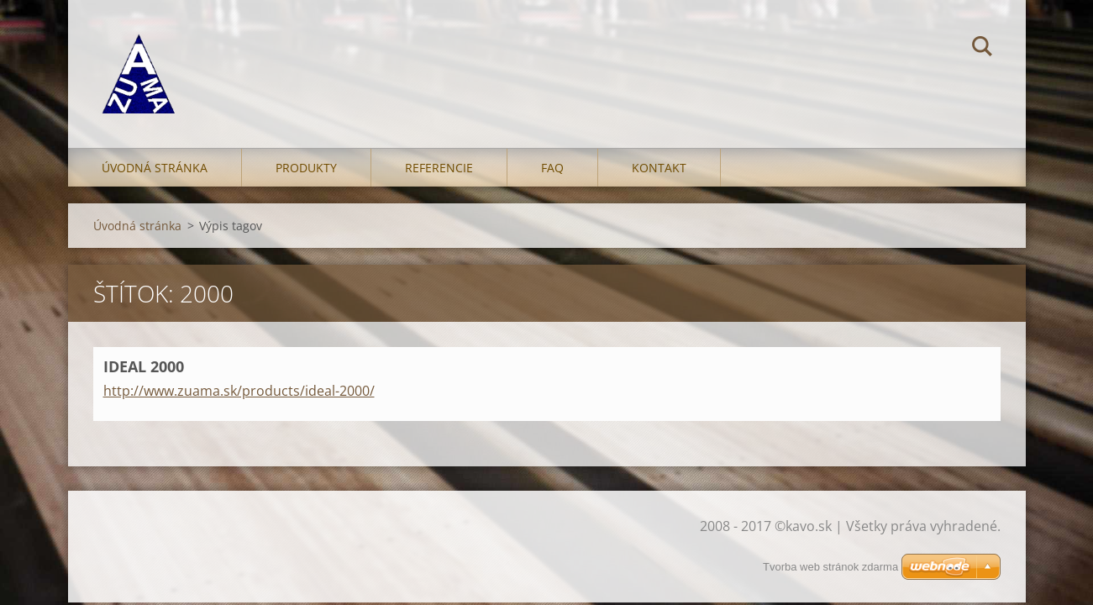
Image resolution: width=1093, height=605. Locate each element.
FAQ (552, 168)
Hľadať (982, 49)
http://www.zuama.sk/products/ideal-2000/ (239, 390)
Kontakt (659, 168)
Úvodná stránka (155, 168)
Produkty (306, 168)
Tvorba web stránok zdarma (830, 566)
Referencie (439, 168)
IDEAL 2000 (143, 366)
